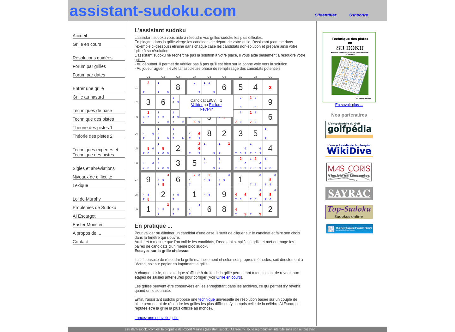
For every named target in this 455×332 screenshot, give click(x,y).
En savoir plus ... (349, 103)
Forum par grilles (89, 66)
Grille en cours (228, 277)
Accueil (80, 35)
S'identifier (325, 15)
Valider (197, 105)
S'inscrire (358, 15)
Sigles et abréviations (94, 168)
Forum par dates (89, 74)
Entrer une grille (88, 88)
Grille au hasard (88, 97)
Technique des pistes (93, 119)
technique (206, 299)
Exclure (215, 105)
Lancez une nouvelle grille (157, 318)
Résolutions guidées (92, 57)
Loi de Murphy (87, 199)
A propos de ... (87, 233)
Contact (80, 241)
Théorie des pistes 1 (92, 127)
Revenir (206, 109)
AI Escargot (84, 216)
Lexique (80, 185)
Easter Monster (88, 224)
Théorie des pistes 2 (92, 136)
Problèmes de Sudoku (94, 207)
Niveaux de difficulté (92, 176)
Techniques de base (92, 110)
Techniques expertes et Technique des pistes (95, 152)
